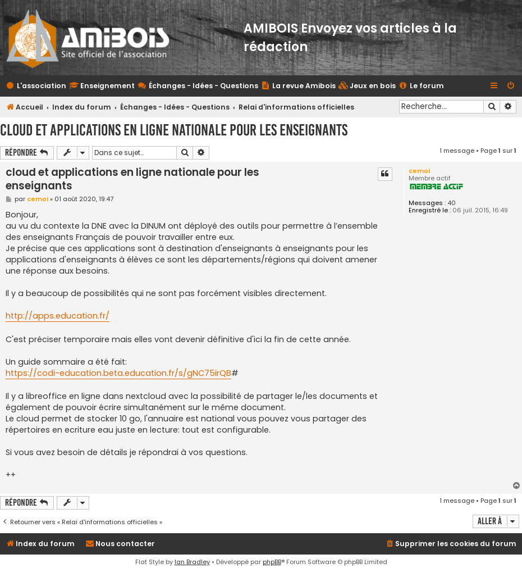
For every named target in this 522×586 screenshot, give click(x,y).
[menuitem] (367, 86)
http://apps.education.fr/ (57, 315)
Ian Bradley (192, 561)
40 (451, 203)
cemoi (419, 170)
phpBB (272, 561)
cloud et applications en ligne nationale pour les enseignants (173, 130)
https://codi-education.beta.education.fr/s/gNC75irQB (118, 373)
